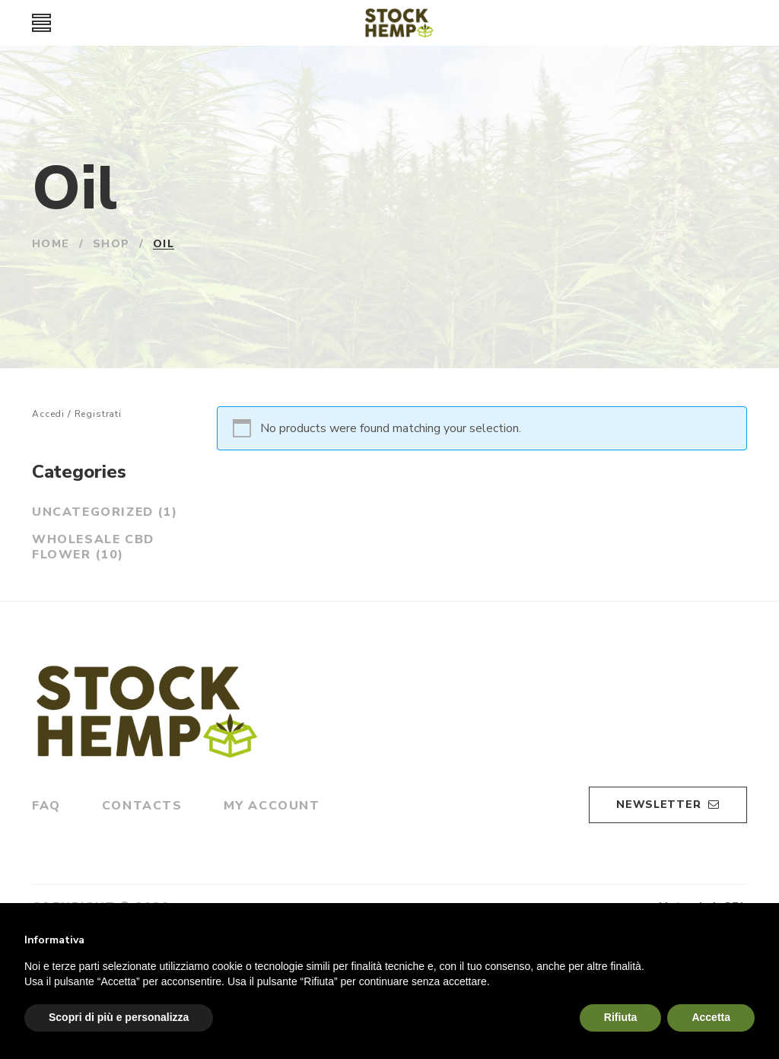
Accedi (48, 414)
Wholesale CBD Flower (93, 547)
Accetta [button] (711, 1017)
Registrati (98, 414)
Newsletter (668, 804)
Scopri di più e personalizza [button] (119, 1017)
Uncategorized (105, 512)
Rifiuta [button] (621, 1017)
